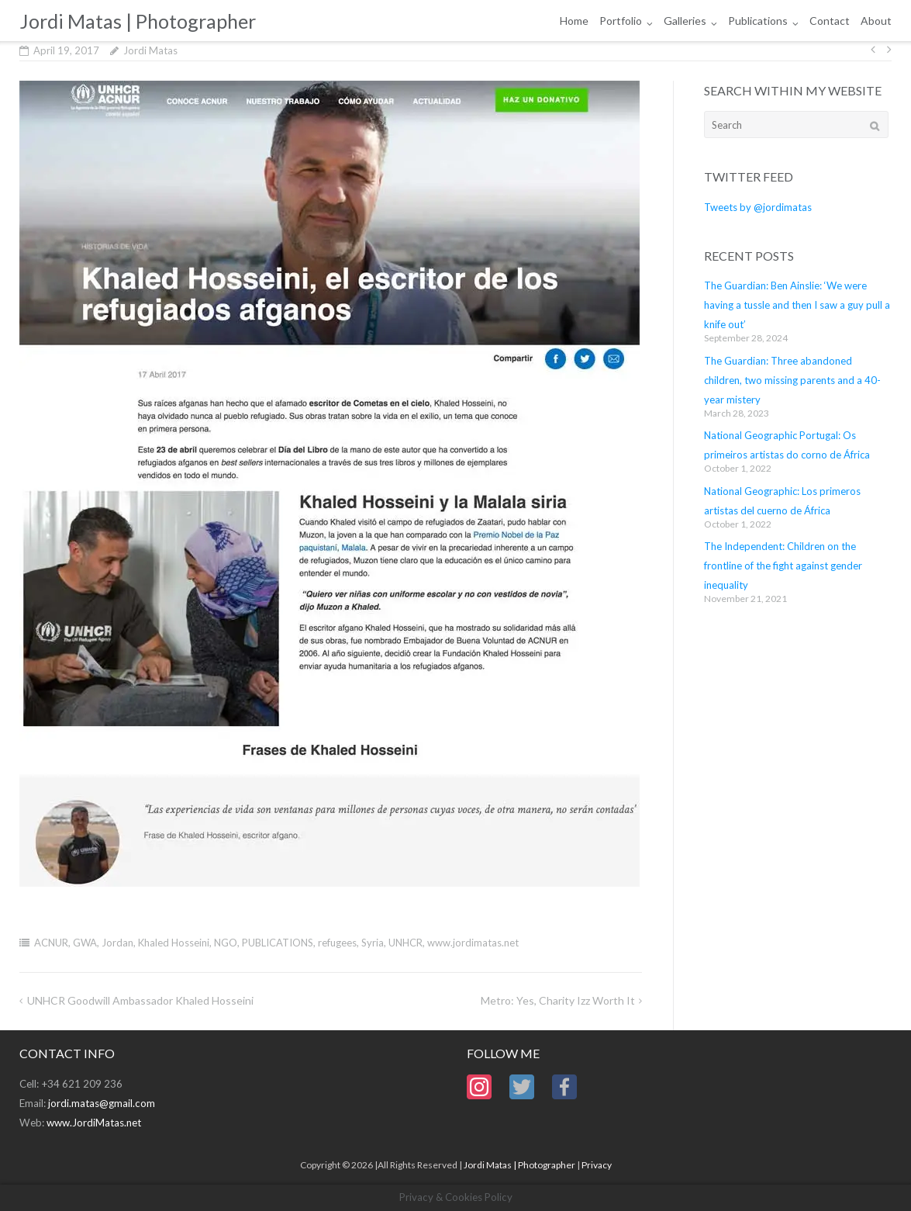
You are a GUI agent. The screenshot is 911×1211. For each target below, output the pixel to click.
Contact (829, 20)
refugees (337, 942)
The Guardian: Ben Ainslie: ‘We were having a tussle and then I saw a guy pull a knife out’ (797, 304)
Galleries (685, 20)
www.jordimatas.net (473, 942)
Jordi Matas (150, 50)
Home (574, 20)
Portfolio (620, 20)
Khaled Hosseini (173, 942)
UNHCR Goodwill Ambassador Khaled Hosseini (140, 1000)
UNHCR (405, 942)
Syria (372, 942)
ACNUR (51, 942)
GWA (85, 942)
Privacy (596, 1165)
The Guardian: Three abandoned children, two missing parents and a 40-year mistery (792, 380)
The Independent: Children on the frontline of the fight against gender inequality (783, 565)
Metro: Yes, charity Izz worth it (558, 1000)
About (876, 20)
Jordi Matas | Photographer (519, 1165)
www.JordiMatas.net (94, 1122)
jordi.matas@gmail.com (101, 1103)
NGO (225, 942)
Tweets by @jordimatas (758, 207)
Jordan (117, 942)
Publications (758, 20)
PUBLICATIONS (277, 942)
